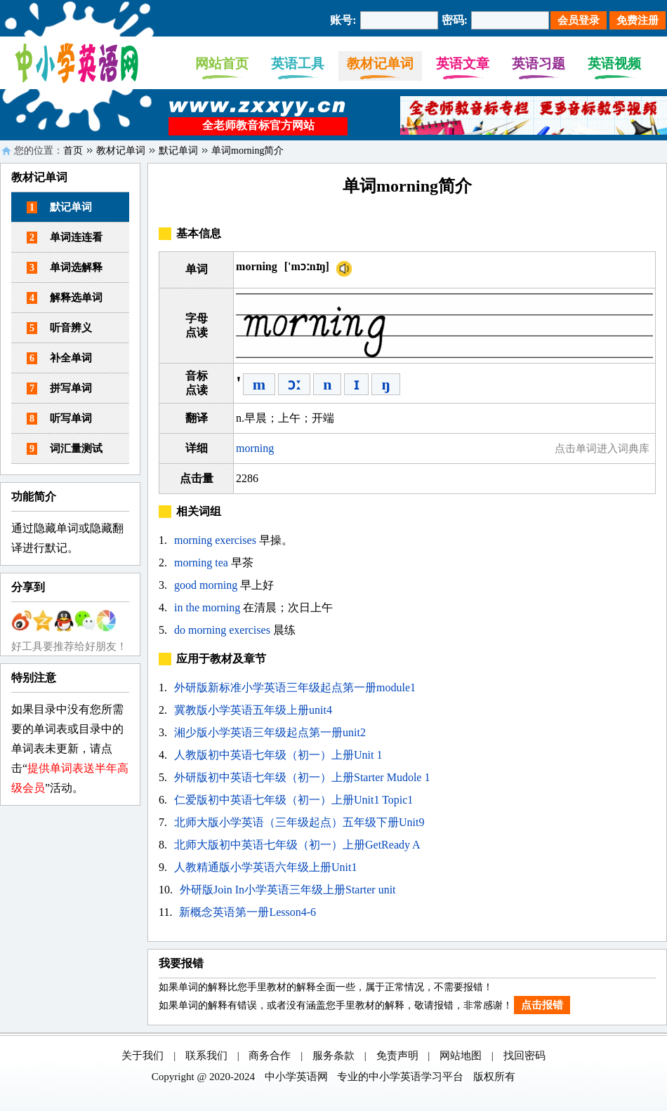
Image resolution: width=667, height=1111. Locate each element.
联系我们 (206, 1055)
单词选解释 (65, 268)
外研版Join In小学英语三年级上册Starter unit (288, 890)
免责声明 (397, 1055)
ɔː (294, 384)
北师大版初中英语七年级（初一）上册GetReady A (297, 845)
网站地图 (461, 1055)
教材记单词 (380, 63)
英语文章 (462, 63)
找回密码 (524, 1055)
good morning (205, 585)
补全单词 (59, 358)
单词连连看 (65, 238)
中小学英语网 (296, 1076)
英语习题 (538, 63)
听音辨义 (59, 328)
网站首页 (222, 63)
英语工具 (297, 63)
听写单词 (59, 419)
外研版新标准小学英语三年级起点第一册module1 (295, 687)
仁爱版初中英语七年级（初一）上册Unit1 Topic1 (293, 800)
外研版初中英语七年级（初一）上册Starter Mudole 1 (302, 777)
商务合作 (270, 1055)
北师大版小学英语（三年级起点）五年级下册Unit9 (299, 822)
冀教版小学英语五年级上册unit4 (253, 710)
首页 (73, 150)
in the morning (207, 607)
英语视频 (614, 63)
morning (255, 448)
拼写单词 (59, 388)
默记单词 (178, 150)
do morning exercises (222, 630)
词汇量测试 (65, 449)
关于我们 (142, 1055)
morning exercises (215, 540)
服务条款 (333, 1055)
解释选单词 (65, 298)
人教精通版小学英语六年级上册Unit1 (265, 867)
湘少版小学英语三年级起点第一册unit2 (270, 732)
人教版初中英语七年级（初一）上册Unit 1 (278, 755)
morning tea (201, 562)
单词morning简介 (247, 150)
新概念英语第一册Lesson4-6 (247, 912)
